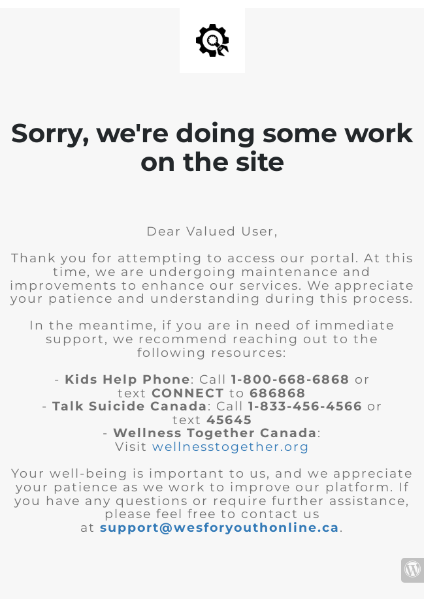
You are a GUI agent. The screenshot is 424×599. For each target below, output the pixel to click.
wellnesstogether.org (231, 446)
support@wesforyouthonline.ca (220, 527)
